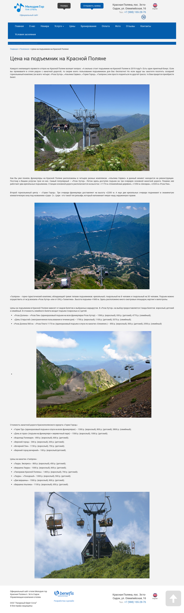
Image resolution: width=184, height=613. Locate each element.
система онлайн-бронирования (22, 43)
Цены (72, 26)
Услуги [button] (59, 26)
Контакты (145, 26)
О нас (32, 26)
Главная (19, 26)
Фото (118, 26)
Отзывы (130, 26)
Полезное (24, 49)
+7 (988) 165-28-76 (135, 12)
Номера (45, 26)
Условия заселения (25, 34)
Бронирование (88, 26)
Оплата (106, 26)
